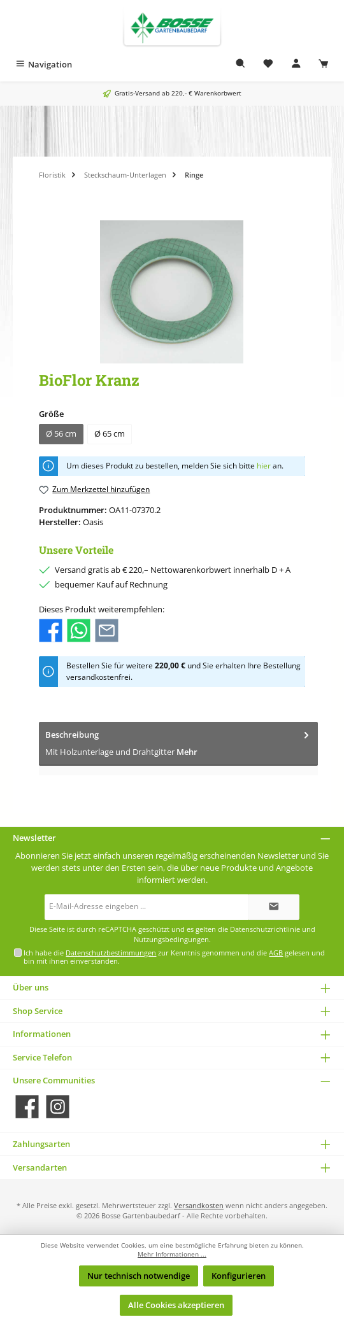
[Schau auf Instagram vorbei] (57, 1106)
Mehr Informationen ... (172, 1254)
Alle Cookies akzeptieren (176, 1305)
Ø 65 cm (109, 433)
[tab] (178, 744)
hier (264, 465)
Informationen (42, 1033)
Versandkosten (199, 1205)
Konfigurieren (238, 1275)
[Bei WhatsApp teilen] (78, 629)
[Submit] (273, 907)
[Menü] (43, 64)
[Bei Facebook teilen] (50, 629)
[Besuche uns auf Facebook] (27, 1106)
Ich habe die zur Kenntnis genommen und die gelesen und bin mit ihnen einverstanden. (174, 957)
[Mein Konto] (296, 64)
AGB (276, 952)
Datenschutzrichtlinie (265, 929)
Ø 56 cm (61, 433)
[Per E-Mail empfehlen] (106, 629)
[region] (172, 291)
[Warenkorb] (324, 64)
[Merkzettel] (268, 64)
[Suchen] (241, 64)
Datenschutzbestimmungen (111, 952)
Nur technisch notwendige (138, 1275)
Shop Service (37, 1011)
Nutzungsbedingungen (171, 939)
